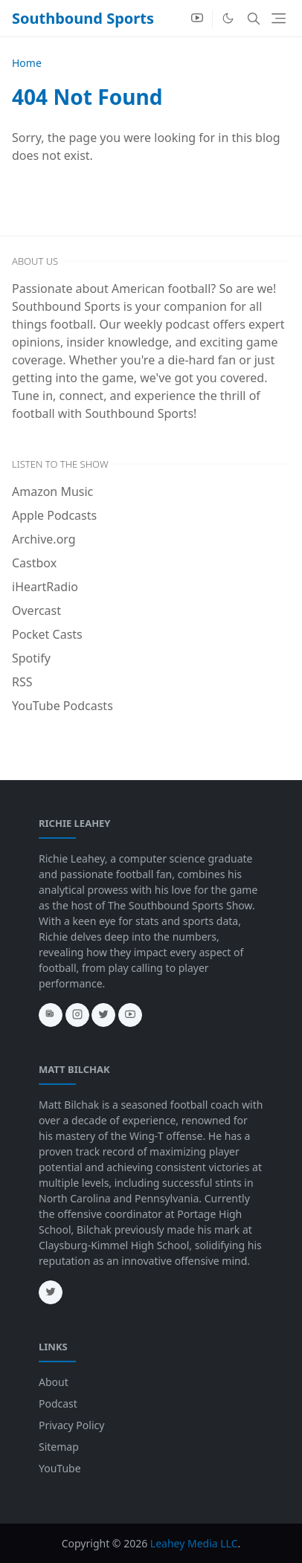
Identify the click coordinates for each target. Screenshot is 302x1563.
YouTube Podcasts (62, 705)
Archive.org (44, 539)
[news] (50, 1015)
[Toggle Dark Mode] (228, 18)
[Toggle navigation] (278, 18)
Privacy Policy (71, 1425)
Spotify (31, 658)
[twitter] (103, 1015)
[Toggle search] (253, 18)
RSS (22, 682)
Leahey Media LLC (194, 1543)
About (53, 1382)
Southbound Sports (83, 18)
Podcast (58, 1403)
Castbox (34, 563)
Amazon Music (52, 491)
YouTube (60, 1468)
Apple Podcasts (54, 515)
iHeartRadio (45, 587)
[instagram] (77, 1015)
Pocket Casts (47, 634)
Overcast (36, 610)
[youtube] (197, 19)
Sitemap (59, 1447)
